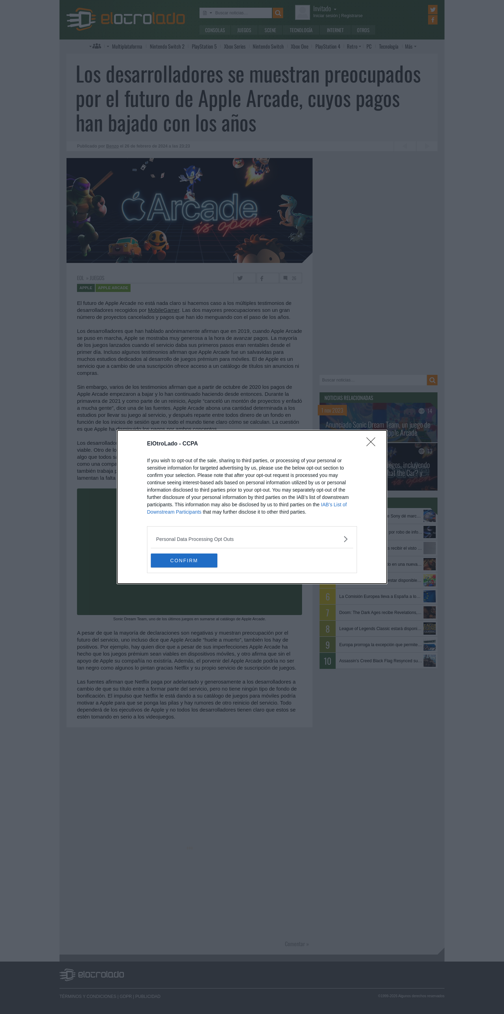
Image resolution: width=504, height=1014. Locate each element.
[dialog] (252, 507)
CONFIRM (184, 560)
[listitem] (252, 539)
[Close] (373, 444)
